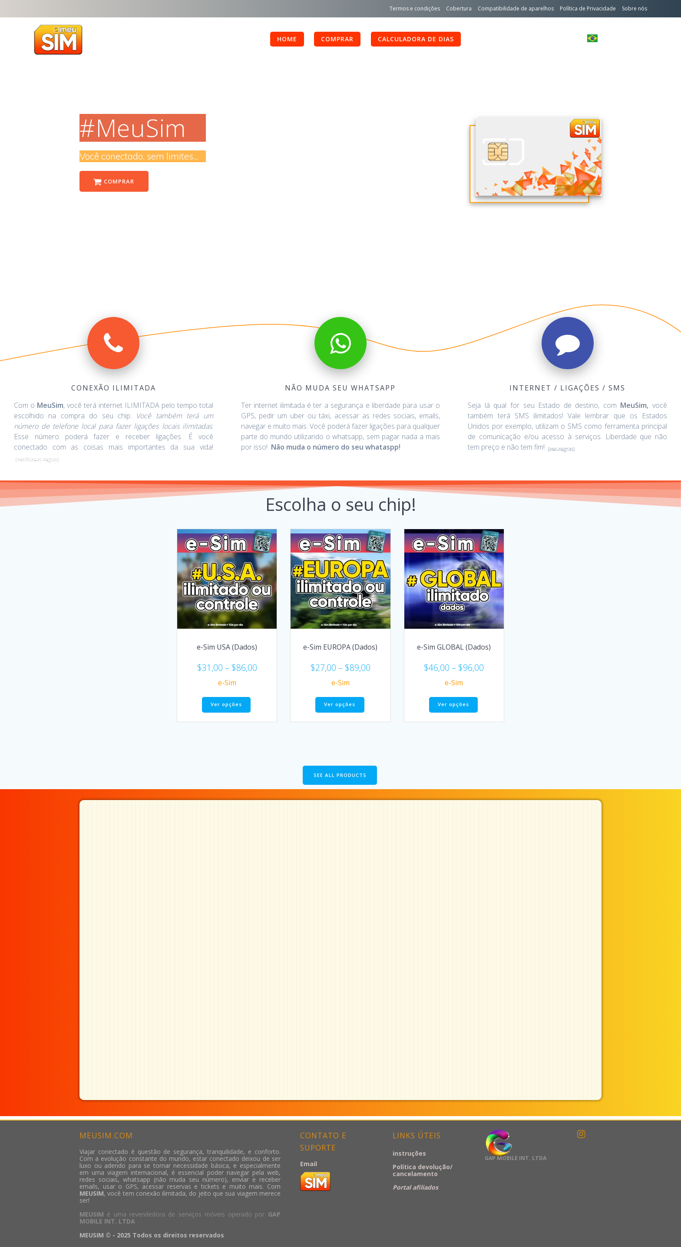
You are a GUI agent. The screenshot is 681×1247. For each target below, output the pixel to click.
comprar (337, 39)
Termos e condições (415, 8)
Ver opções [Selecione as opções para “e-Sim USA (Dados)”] (226, 706)
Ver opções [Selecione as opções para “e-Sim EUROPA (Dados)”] (340, 706)
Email (308, 1164)
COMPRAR (115, 182)
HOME (287, 39)
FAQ (484, 39)
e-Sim (227, 683)
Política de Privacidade (588, 8)
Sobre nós (634, 8)
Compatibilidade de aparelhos (516, 8)
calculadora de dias (416, 39)
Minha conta (539, 39)
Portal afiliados (415, 1187)
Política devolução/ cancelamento (423, 1170)
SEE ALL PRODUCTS (340, 777)
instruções (409, 1153)
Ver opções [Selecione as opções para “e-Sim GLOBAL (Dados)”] (453, 706)
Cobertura (459, 8)
